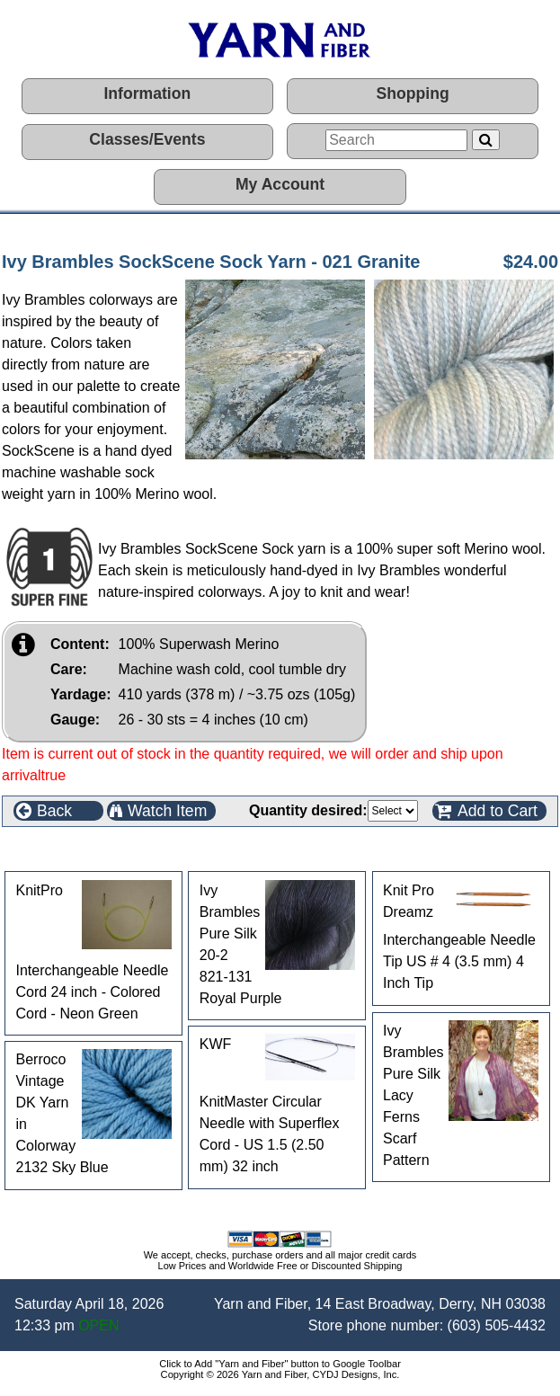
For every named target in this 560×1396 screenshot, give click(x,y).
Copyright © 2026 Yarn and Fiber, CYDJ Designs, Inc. (280, 1374)
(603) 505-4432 (497, 1325)
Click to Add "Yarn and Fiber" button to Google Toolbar (280, 1363)
